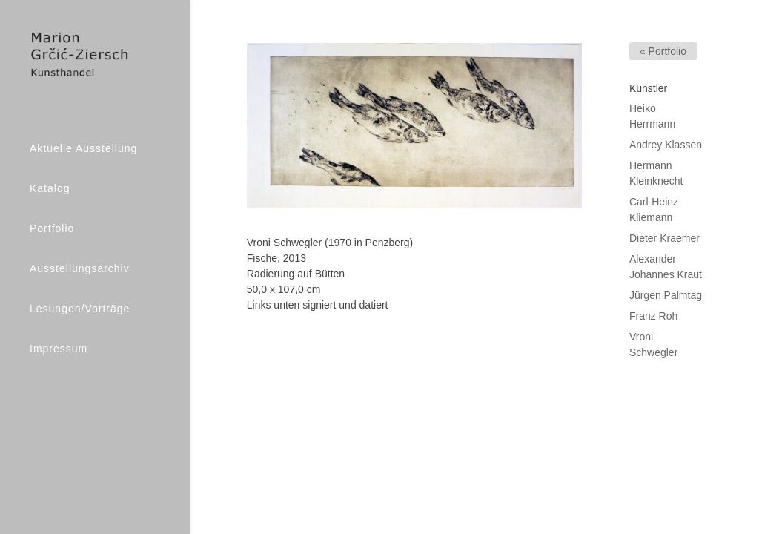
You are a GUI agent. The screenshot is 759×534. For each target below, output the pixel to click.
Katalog (50, 188)
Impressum (58, 349)
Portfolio (52, 228)
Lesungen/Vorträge (80, 308)
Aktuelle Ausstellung (83, 148)
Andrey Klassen (665, 145)
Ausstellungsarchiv (80, 268)
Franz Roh (653, 316)
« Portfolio (663, 51)
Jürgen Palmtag (665, 295)
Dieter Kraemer (664, 238)
